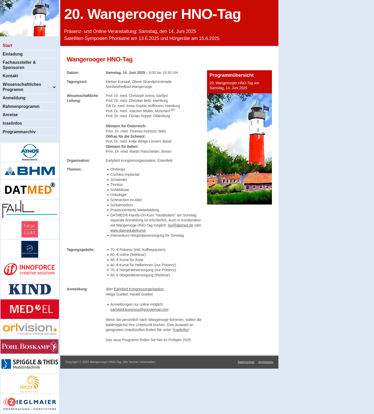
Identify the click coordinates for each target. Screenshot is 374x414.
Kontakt (10, 76)
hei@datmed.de (180, 225)
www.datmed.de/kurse (128, 230)
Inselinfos (12, 123)
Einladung (13, 54)
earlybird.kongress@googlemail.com (139, 309)
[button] (29, 87)
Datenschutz (246, 361)
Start (7, 45)
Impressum (265, 361)
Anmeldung (14, 98)
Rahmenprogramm (21, 106)
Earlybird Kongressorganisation (139, 289)
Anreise (10, 115)
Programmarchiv (19, 132)
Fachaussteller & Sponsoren (19, 65)
